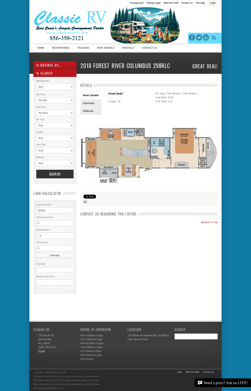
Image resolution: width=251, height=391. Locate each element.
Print (85, 202)
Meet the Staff (171, 3)
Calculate (54, 255)
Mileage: (40, 157)
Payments (41, 264)
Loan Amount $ (43, 204)
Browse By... (49, 65)
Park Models (105, 47)
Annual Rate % (43, 230)
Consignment (137, 3)
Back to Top (209, 222)
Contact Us (187, 3)
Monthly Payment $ (45, 276)
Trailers (82, 49)
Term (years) (42, 242)
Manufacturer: (43, 81)
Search (55, 174)
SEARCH (44, 73)
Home (40, 47)
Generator (89, 103)
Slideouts (88, 110)
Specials (128, 47)
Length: (40, 132)
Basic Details (91, 95)
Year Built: (41, 144)
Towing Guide (153, 3)
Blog (179, 372)
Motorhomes (60, 49)
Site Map (200, 3)
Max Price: (41, 107)
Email (41, 351)
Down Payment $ (44, 217)
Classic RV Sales (62, 25)
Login (213, 3)
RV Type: (40, 119)
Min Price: (41, 94)
